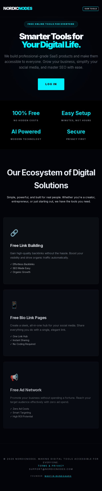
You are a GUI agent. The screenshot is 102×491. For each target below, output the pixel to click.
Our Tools (91, 9)
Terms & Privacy (51, 467)
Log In (51, 84)
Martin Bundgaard (58, 478)
